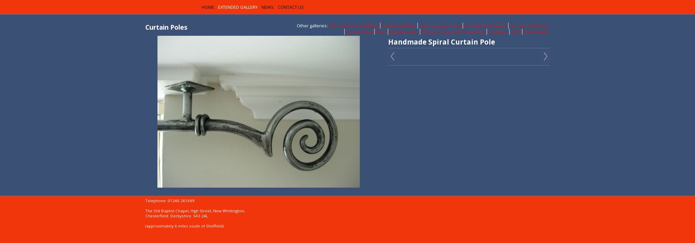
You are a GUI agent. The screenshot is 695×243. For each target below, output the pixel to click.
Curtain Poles (359, 32)
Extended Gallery (238, 7)
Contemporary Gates (440, 26)
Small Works (536, 32)
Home (208, 7)
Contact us (291, 7)
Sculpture (498, 32)
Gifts (516, 32)
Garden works (403, 32)
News (268, 7)
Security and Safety (529, 26)
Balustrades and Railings (354, 26)
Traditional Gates (399, 26)
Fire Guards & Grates (485, 26)
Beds (381, 32)
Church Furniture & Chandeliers (453, 32)
